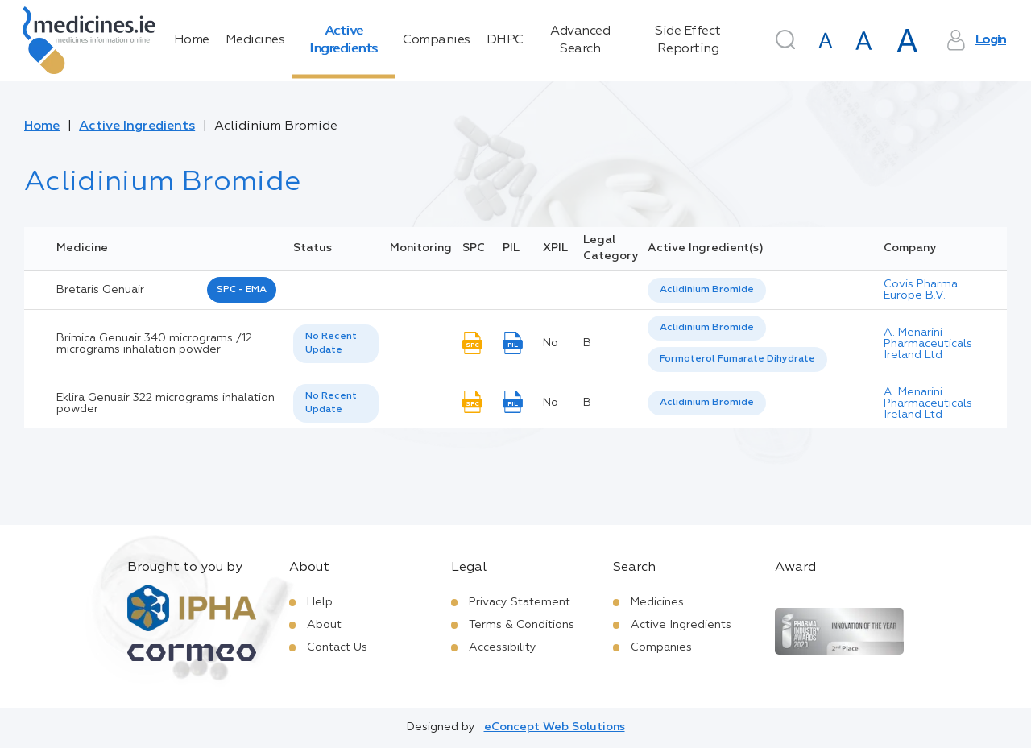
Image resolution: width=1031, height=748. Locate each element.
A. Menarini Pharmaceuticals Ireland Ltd (928, 344)
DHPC (505, 40)
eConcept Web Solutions (554, 727)
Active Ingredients (343, 40)
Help (320, 602)
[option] (707, 290)
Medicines (255, 40)
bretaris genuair (100, 289)
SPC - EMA (242, 290)
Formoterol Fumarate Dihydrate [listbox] (737, 359)
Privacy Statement (519, 602)
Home (191, 40)
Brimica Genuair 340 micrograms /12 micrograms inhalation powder (154, 344)
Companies (436, 40)
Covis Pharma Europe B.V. (921, 290)
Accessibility (502, 647)
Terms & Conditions (521, 624)
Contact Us (337, 647)
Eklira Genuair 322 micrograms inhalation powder (165, 403)
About (324, 624)
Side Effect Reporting (688, 40)
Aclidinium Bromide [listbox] (707, 290)
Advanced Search (580, 40)
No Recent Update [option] (331, 343)
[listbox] (707, 290)
